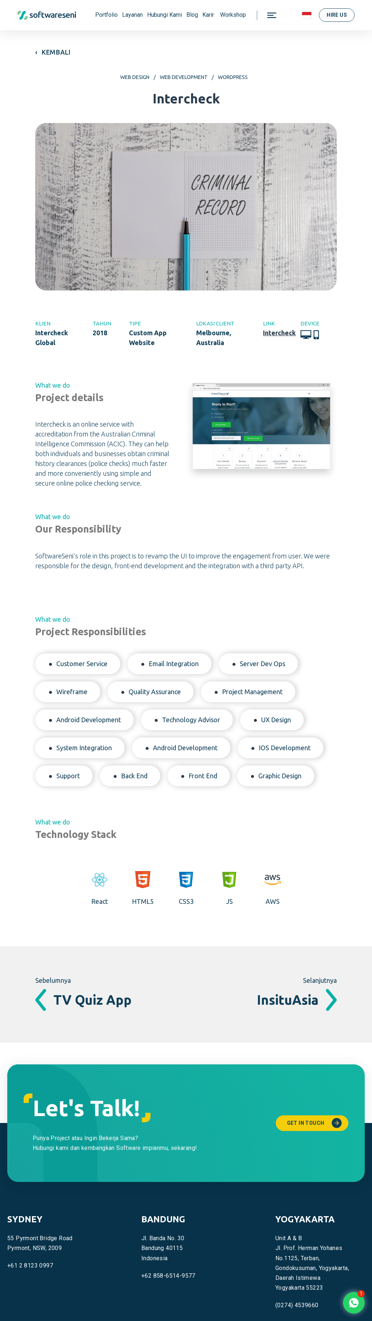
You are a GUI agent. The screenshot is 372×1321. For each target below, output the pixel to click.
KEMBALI (56, 52)
